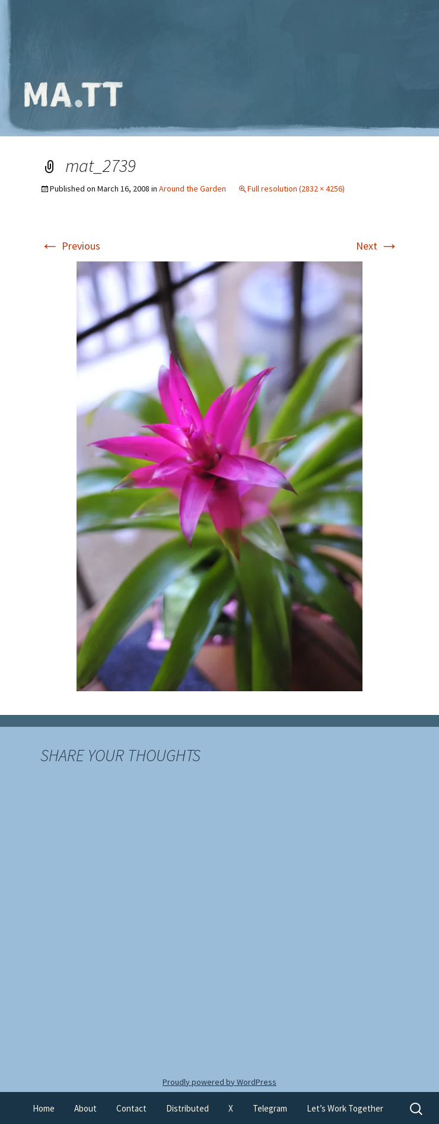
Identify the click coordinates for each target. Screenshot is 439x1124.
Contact (131, 1108)
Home (44, 1108)
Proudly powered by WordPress (219, 1082)
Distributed (187, 1108)
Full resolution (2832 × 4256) (296, 188)
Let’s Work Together (345, 1108)
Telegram (270, 1108)
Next (377, 246)
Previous (70, 246)
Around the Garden (192, 188)
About (85, 1108)
